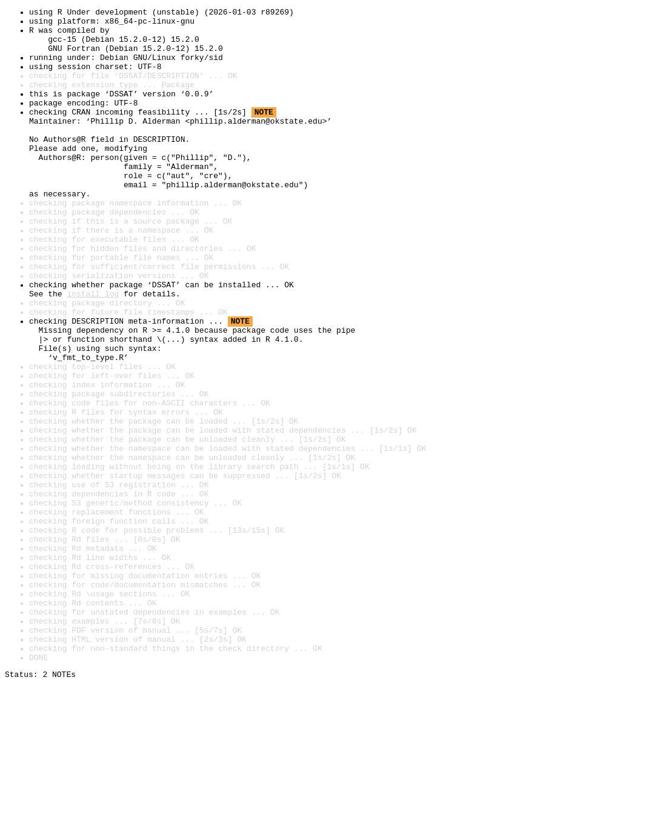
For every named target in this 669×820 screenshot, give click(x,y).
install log (93, 351)
